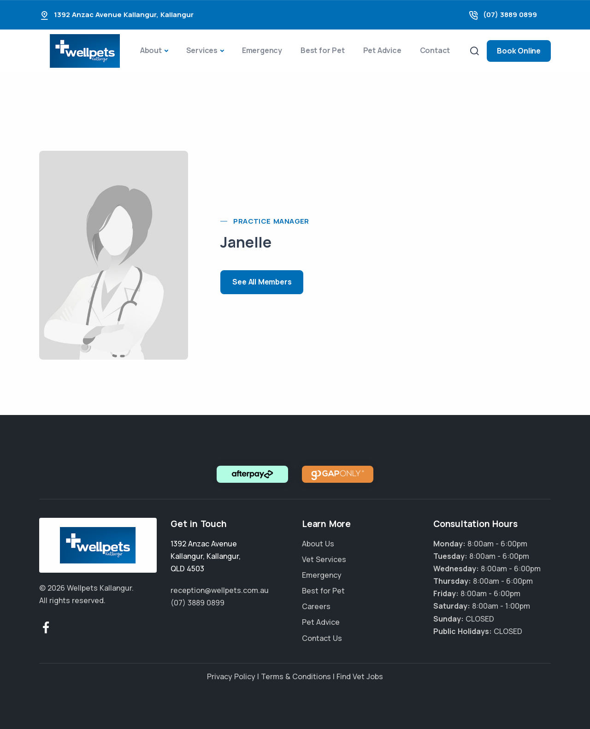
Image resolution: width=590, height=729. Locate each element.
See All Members (261, 282)
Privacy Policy (231, 676)
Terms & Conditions (296, 676)
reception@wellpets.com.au (220, 590)
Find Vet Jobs (359, 676)
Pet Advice (382, 50)
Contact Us (322, 638)
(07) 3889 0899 (510, 14)
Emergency (262, 50)
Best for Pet (323, 50)
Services (202, 50)
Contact (435, 50)
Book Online (519, 51)
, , (206, 556)
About (151, 50)
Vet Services (324, 559)
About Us (318, 544)
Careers (316, 606)
